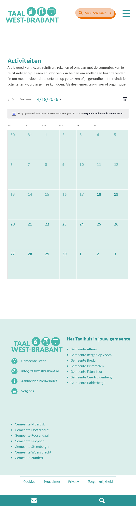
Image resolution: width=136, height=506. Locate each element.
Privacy (73, 481)
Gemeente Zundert (29, 457)
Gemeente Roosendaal (32, 435)
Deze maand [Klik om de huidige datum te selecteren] (25, 99)
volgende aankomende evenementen (103, 113)
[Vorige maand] (8, 99)
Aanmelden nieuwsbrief (39, 380)
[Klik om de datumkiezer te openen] (49, 99)
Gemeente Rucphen (29, 440)
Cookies (29, 481)
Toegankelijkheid (100, 481)
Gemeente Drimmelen (87, 365)
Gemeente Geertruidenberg (91, 377)
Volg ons (27, 390)
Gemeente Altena (83, 348)
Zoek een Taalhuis (97, 12)
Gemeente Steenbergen (32, 446)
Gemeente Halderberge (87, 382)
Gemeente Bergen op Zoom (91, 354)
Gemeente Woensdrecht (33, 452)
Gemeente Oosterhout (32, 429)
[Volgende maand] (13, 99)
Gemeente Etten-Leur (86, 371)
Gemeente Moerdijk (30, 424)
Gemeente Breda (83, 360)
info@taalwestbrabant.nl (40, 370)
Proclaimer (52, 481)
